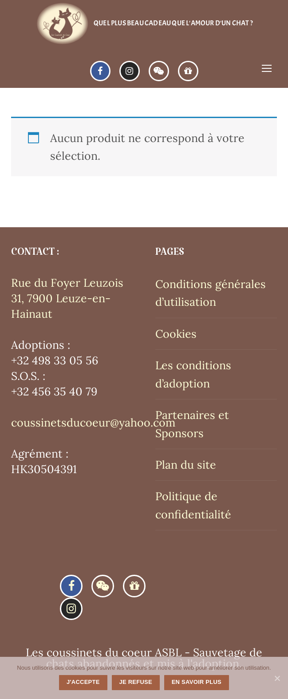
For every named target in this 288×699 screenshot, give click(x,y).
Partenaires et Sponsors (192, 424)
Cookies (176, 334)
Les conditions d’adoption (193, 374)
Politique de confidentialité (193, 505)
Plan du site (185, 465)
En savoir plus (196, 682)
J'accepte (83, 682)
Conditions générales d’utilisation (210, 293)
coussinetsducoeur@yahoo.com (93, 422)
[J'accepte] (276, 678)
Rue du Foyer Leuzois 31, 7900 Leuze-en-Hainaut (67, 298)
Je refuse (135, 682)
